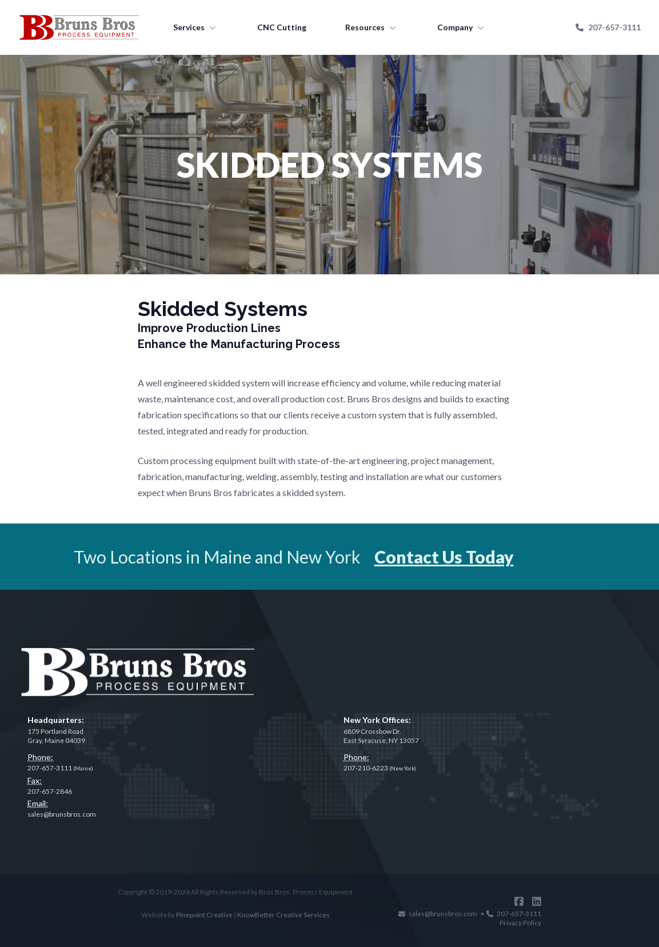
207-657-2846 (49, 791)
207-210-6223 (380, 768)
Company (461, 27)
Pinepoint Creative (204, 914)
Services (195, 27)
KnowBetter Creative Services (283, 914)
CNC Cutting (281, 27)
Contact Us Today (444, 556)
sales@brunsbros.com (61, 814)
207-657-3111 (608, 27)
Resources (371, 27)
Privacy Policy (520, 922)
